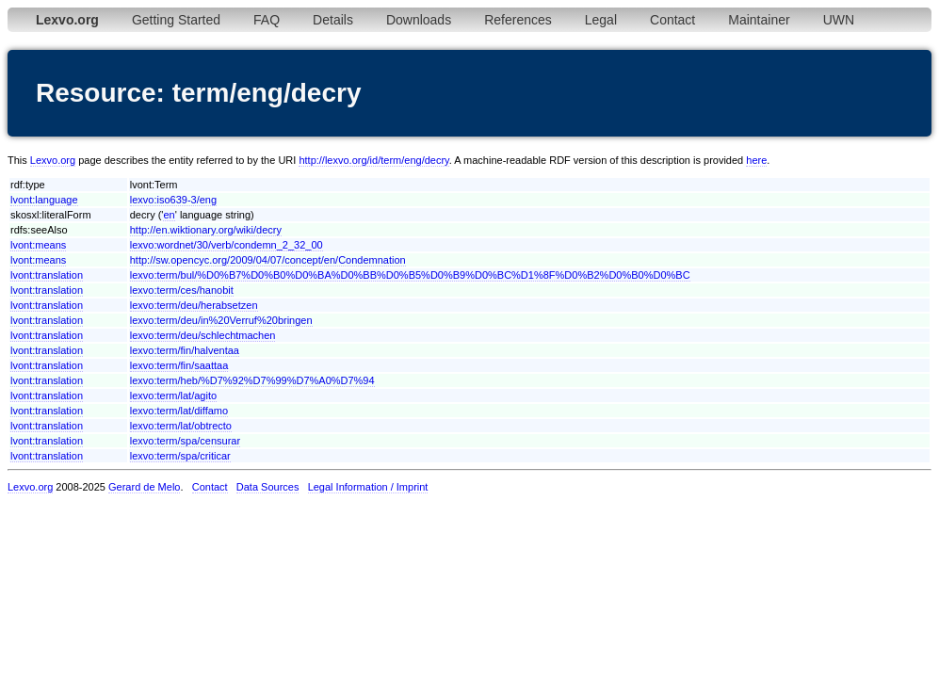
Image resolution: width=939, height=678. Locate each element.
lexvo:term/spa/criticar (180, 455)
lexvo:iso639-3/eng (173, 199)
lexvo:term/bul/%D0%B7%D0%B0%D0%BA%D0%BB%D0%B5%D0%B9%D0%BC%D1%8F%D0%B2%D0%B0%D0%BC (410, 275)
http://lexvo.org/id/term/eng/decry (373, 160)
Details (333, 19)
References (518, 19)
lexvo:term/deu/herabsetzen (194, 305)
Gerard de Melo (144, 486)
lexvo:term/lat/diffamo (179, 410)
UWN (838, 19)
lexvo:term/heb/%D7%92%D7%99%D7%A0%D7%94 (252, 380)
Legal (601, 19)
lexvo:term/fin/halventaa (184, 350)
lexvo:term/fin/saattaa (179, 365)
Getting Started (176, 19)
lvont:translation (46, 275)
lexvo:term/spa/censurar (185, 440)
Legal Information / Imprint (368, 486)
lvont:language (44, 199)
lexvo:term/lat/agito (173, 395)
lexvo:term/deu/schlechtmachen (203, 335)
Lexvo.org (52, 160)
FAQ (266, 19)
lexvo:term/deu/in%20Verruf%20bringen (221, 320)
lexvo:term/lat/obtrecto (181, 425)
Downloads (418, 19)
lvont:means (38, 244)
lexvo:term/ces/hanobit (182, 290)
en (168, 214)
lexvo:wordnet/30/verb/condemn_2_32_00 (226, 244)
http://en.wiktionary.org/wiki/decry (206, 229)
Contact (672, 19)
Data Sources (268, 486)
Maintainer (758, 19)
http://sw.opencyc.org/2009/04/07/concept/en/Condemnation (268, 260)
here (756, 160)
